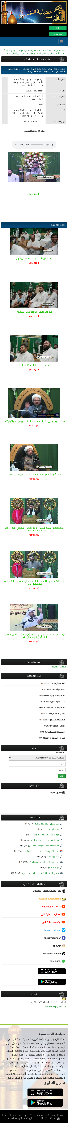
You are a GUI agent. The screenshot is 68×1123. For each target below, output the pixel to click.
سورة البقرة (54, 867)
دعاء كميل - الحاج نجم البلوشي (46, 824)
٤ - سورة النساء (52, 857)
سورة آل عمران (52, 829)
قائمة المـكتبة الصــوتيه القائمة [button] (37, 59)
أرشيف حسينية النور (51, 922)
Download (34, 194)
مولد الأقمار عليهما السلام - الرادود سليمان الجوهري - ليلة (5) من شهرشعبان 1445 (34, 582)
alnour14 (59, 945)
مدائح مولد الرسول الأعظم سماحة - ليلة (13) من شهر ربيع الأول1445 (34, 421)
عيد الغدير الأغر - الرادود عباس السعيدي (34, 312)
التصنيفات (60, 752)
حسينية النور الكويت (51, 906)
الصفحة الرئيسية (58, 50)
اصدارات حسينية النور (50, 914)
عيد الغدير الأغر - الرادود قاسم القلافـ (34, 365)
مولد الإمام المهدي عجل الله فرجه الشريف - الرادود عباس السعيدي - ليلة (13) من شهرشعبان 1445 (34, 51)
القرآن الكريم (58, 792)
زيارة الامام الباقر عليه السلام (47, 835)
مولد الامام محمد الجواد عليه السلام (44, 846)
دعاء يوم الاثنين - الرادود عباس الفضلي (43, 862)
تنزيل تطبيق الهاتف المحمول (49, 891)
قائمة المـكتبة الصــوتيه (39, 50)
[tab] (34, 59)
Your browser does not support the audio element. (34, 145)
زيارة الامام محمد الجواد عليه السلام (44, 840)
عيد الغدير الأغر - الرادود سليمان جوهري (34, 258)
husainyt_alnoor (52, 930)
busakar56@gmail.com (52, 898)
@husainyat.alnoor (54, 953)
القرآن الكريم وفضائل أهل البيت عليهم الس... (40, 851)
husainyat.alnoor (52, 938)
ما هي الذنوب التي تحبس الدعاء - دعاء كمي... (40, 873)
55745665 (55, 961)
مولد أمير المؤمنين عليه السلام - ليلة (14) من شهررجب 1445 (34, 474)
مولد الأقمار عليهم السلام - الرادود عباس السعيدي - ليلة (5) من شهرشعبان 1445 (34, 529)
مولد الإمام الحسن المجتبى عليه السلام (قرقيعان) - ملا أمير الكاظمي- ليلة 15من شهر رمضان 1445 (34, 635)
